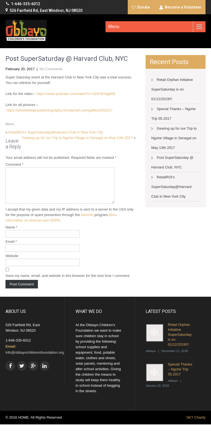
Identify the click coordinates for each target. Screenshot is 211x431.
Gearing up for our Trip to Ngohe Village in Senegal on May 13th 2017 (77, 138)
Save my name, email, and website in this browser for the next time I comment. (67, 282)
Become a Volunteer (183, 7)
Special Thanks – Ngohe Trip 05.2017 (180, 376)
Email (11, 248)
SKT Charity (196, 424)
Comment (14, 164)
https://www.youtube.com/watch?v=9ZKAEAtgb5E (76, 94)
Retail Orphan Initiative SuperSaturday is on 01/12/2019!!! (172, 89)
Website (11, 262)
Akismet (87, 221)
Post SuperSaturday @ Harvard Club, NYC (172, 162)
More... (10, 124)
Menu (113, 26)
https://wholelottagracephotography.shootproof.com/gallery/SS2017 (60, 110)
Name (11, 234)
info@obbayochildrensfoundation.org (34, 359)
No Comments (51, 69)
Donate (143, 7)
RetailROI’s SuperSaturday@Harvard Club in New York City (56, 132)
